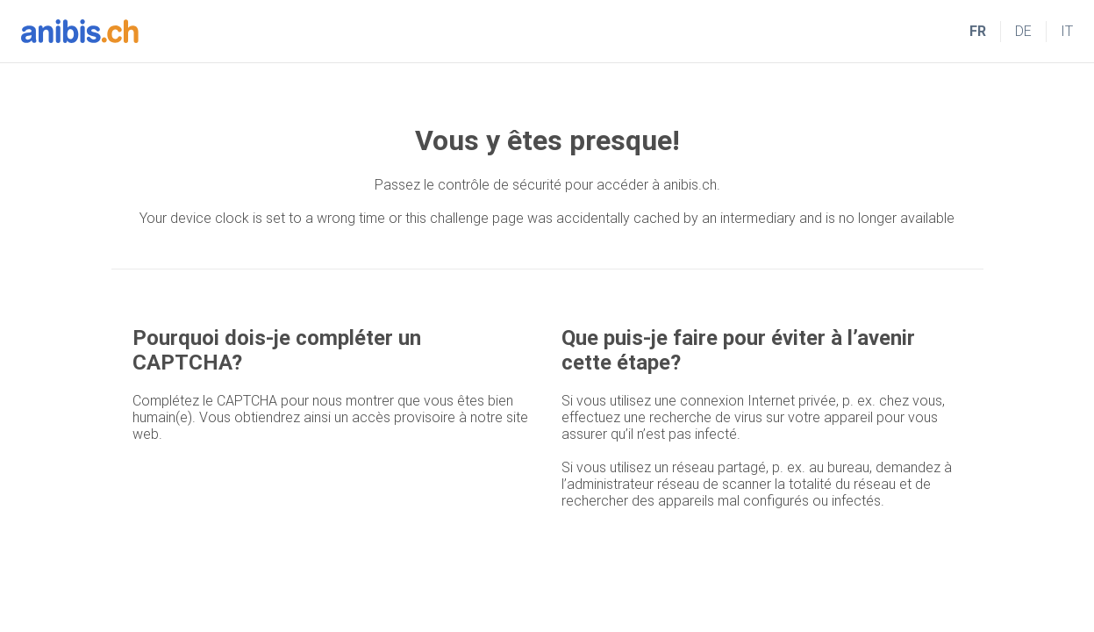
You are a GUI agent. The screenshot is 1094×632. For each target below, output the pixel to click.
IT (1067, 31)
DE (1023, 31)
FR (977, 31)
